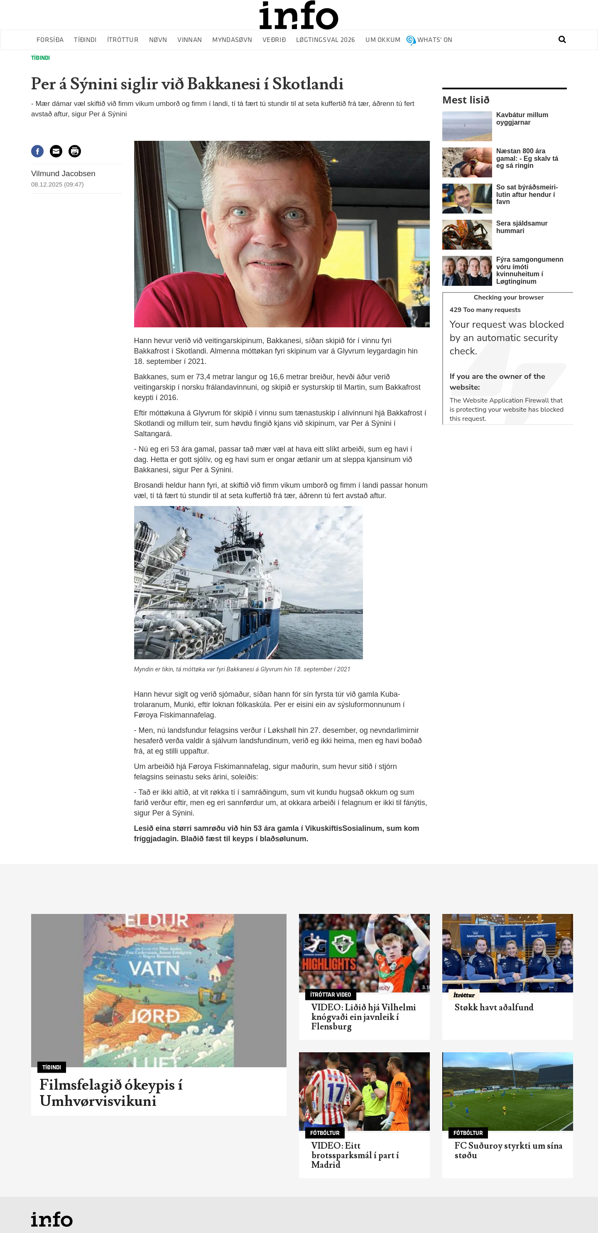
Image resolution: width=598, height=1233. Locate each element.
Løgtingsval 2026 (325, 40)
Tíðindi (85, 40)
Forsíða (50, 40)
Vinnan (189, 40)
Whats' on (435, 40)
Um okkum (383, 40)
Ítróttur (123, 40)
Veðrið (274, 40)
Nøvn (158, 40)
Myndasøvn (232, 40)
